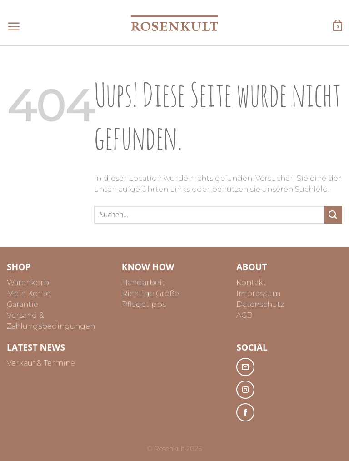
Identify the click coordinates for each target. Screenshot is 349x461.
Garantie (22, 304)
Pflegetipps (144, 304)
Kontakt (251, 282)
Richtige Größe (150, 293)
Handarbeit (143, 282)
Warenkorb (28, 282)
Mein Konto (29, 293)
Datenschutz (260, 304)
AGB (244, 315)
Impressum (258, 293)
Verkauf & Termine (41, 363)
